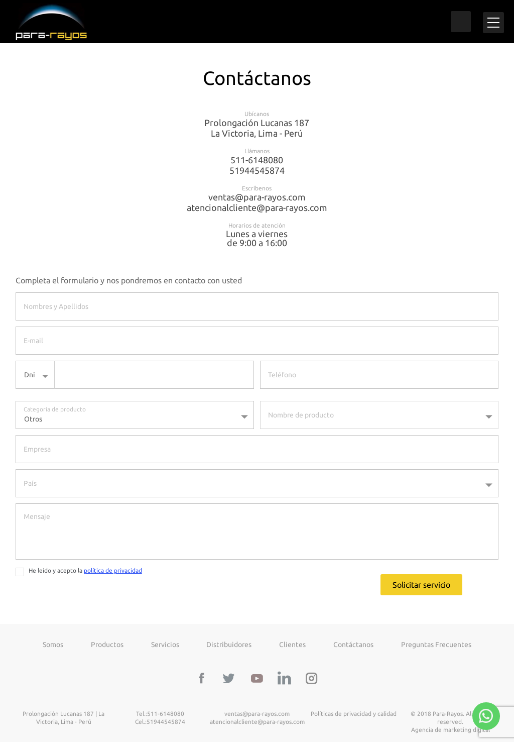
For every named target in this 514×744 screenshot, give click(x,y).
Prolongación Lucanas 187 (257, 130)
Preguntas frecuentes (436, 647)
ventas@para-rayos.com (257, 199)
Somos (53, 647)
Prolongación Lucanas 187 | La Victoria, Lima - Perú (63, 720)
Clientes (292, 647)
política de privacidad (113, 572)
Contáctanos (353, 647)
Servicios (165, 647)
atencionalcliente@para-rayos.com (257, 209)
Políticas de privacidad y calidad (354, 716)
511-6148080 (256, 162)
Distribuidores (228, 647)
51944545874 (257, 172)
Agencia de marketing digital (450, 732)
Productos (107, 647)
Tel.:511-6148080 (160, 716)
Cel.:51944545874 (160, 724)
